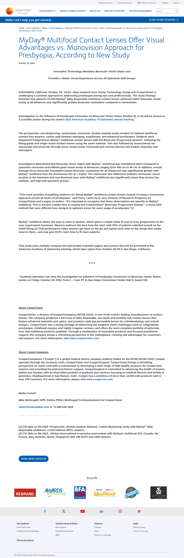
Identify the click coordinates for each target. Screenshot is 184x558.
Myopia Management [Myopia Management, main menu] (141, 10)
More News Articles (33, 458)
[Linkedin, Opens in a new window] (101, 512)
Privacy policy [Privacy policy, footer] (139, 527)
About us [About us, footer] (98, 523)
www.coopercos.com (99, 379)
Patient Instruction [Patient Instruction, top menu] (149, 2)
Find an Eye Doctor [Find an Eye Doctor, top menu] (124, 2)
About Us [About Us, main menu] (94, 10)
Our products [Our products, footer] (23, 523)
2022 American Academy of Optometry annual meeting (99, 119)
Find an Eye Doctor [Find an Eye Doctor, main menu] (114, 10)
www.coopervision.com (84, 338)
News (44, 28)
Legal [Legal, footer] (135, 523)
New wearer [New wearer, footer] (61, 527)
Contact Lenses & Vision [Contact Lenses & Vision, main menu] (72, 10)
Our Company (33, 28)
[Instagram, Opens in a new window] (120, 512)
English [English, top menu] (176, 2)
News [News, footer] (96, 530)
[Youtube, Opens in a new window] (83, 512)
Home (21, 28)
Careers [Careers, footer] (97, 527)
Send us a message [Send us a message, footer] (102, 534)
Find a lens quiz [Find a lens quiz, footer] (23, 527)
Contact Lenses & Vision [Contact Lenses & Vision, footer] (66, 523)
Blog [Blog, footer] (57, 534)
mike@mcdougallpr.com (34, 406)
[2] (36, 228)
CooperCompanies (47, 554)
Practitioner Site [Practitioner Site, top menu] (105, 2)
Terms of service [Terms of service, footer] (140, 530)
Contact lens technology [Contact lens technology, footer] (28, 530)
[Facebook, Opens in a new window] (45, 512)
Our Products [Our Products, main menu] (46, 10)
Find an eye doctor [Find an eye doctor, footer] (25, 540)
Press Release (56, 28)
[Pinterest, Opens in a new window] (139, 512)
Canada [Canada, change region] (165, 2)
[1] (132, 208)
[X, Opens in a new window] (64, 512)
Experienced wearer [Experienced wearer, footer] (64, 530)
